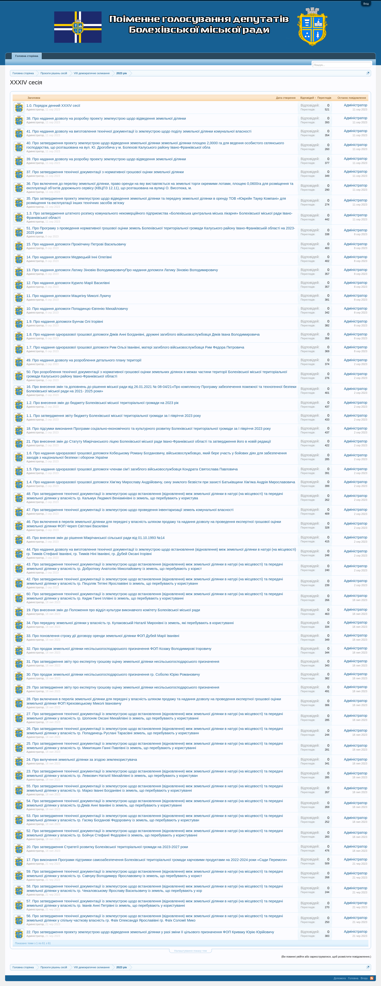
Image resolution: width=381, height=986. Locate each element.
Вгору (364, 978)
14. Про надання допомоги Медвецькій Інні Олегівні (69, 257)
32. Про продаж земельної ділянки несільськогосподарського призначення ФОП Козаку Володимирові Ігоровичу (118, 649)
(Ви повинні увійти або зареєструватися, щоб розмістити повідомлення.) (326, 956)
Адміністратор (35, 109)
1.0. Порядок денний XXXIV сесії (53, 106)
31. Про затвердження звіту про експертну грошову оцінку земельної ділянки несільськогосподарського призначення (122, 661)
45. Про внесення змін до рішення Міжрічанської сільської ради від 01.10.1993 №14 (95, 538)
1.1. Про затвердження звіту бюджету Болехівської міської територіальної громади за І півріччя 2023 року (113, 416)
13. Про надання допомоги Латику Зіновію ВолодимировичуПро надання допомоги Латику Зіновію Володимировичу (122, 270)
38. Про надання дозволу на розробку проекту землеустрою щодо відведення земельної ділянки (106, 118)
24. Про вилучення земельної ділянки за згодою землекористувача (81, 760)
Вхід (366, 3)
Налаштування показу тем (190, 950)
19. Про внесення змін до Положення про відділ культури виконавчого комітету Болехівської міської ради (113, 610)
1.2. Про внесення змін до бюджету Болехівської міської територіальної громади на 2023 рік (102, 403)
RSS (371, 978)
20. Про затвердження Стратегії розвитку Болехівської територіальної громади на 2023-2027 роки (107, 847)
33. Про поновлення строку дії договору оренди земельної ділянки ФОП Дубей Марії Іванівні (102, 636)
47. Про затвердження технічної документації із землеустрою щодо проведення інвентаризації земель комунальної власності (130, 510)
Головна (353, 978)
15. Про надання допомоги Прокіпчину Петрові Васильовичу (76, 244)
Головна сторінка (26, 55)
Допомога (340, 978)
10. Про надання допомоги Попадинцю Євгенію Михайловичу (77, 309)
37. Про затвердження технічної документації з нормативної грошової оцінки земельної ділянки (105, 172)
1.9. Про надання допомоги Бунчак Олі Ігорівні (64, 321)
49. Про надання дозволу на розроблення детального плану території (83, 360)
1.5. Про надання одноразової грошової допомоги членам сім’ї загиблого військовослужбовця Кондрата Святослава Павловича (132, 469)
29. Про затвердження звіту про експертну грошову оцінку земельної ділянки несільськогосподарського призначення (122, 687)
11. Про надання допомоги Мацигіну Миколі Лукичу (68, 296)
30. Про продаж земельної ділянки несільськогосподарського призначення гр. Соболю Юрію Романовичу (113, 674)
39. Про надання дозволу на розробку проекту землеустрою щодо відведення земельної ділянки (106, 159)
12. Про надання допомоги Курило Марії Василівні (68, 283)
